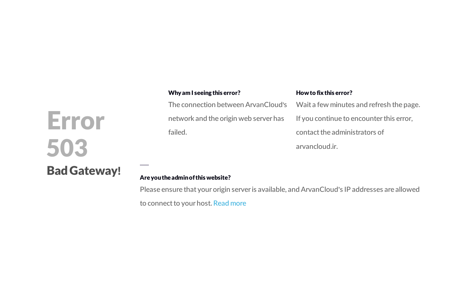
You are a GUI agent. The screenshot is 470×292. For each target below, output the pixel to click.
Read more (229, 204)
